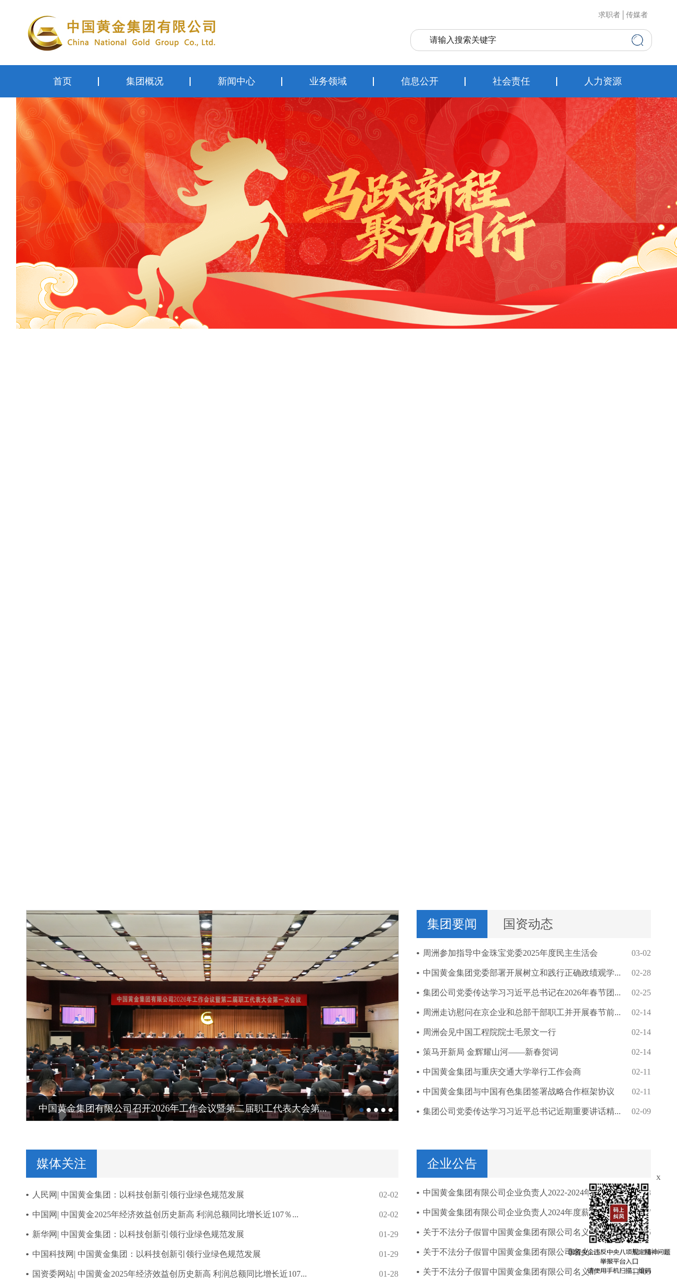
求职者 (609, 15)
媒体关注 (61, 1163)
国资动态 (528, 924)
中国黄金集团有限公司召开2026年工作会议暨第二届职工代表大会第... (183, 1108)
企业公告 (452, 1163)
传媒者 (637, 15)
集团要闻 (452, 924)
